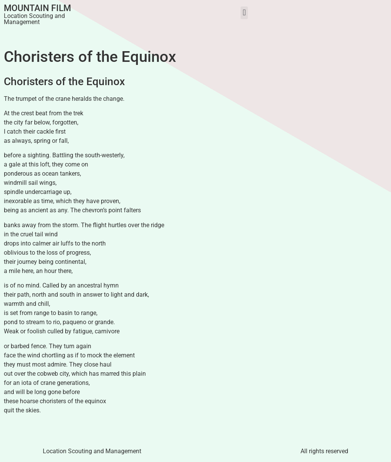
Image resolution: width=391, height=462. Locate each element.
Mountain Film (37, 8)
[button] (244, 12)
